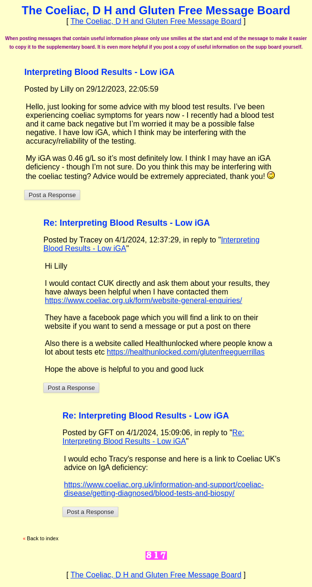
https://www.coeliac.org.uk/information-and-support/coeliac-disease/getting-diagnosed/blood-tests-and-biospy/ (164, 489)
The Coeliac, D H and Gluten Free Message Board (156, 21)
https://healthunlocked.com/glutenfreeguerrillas (186, 352)
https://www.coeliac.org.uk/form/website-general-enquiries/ (143, 300)
